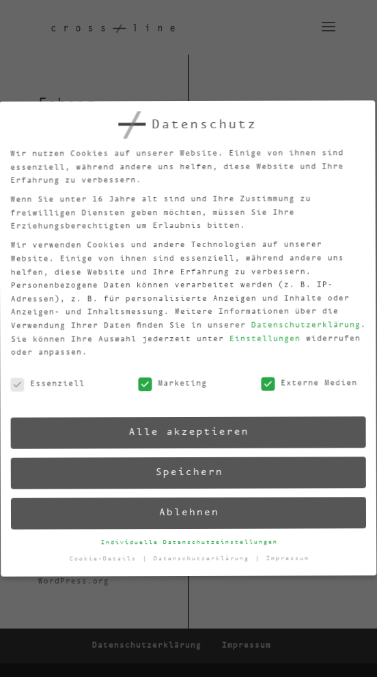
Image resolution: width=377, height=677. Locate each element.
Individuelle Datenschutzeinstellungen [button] (189, 541)
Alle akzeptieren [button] (184, 431)
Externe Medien (303, 380)
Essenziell (42, 390)
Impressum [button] (288, 555)
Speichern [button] (186, 472)
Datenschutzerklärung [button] (204, 558)
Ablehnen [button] (188, 512)
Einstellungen (257, 336)
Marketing (167, 385)
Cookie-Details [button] (106, 562)
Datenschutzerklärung (297, 320)
